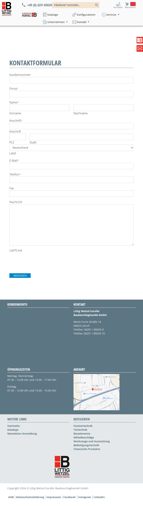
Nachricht (15, 202)
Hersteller (118, 7)
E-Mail (14, 161)
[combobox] (76, 5)
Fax (11, 188)
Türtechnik (80, 429)
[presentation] (37, 260)
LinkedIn (99, 497)
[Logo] (6, 9)
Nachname (81, 113)
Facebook (69, 497)
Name (14, 102)
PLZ (11, 142)
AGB (11, 497)
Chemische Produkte (87, 449)
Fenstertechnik (83, 426)
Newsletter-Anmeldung (22, 433)
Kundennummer (20, 75)
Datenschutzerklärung (30, 497)
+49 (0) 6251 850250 (39, 5)
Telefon (15, 174)
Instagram (84, 497)
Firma (13, 89)
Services (111, 14)
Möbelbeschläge (84, 437)
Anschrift (16, 121)
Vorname (15, 113)
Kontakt (82, 22)
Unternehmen (56, 22)
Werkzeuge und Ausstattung (92, 441)
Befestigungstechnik (86, 445)
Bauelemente (82, 433)
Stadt (33, 142)
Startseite (13, 426)
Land (12, 153)
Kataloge (52, 14)
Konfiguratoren (86, 14)
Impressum (54, 497)
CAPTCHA (15, 251)
